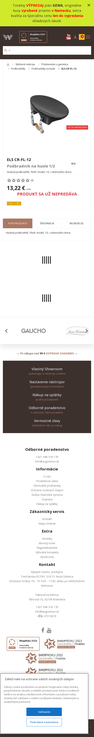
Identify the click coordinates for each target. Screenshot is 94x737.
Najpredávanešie (47, 548)
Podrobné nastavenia (44, 722)
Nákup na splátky (47, 504)
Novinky (47, 538)
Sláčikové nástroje (25, 64)
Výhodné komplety (47, 552)
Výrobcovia (47, 557)
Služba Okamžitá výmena (47, 495)
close (89, 5)
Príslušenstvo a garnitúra (54, 64)
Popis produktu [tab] (17, 223)
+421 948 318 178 (47, 457)
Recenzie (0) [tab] (76, 223)
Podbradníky (18, 69)
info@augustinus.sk (47, 461)
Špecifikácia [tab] (47, 223)
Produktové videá (47, 481)
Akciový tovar (47, 543)
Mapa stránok (47, 523)
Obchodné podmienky (47, 485)
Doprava (47, 499)
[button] (7, 331)
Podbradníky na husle (43, 69)
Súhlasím (44, 712)
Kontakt (47, 519)
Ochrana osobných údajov (47, 490)
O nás (47, 476)
